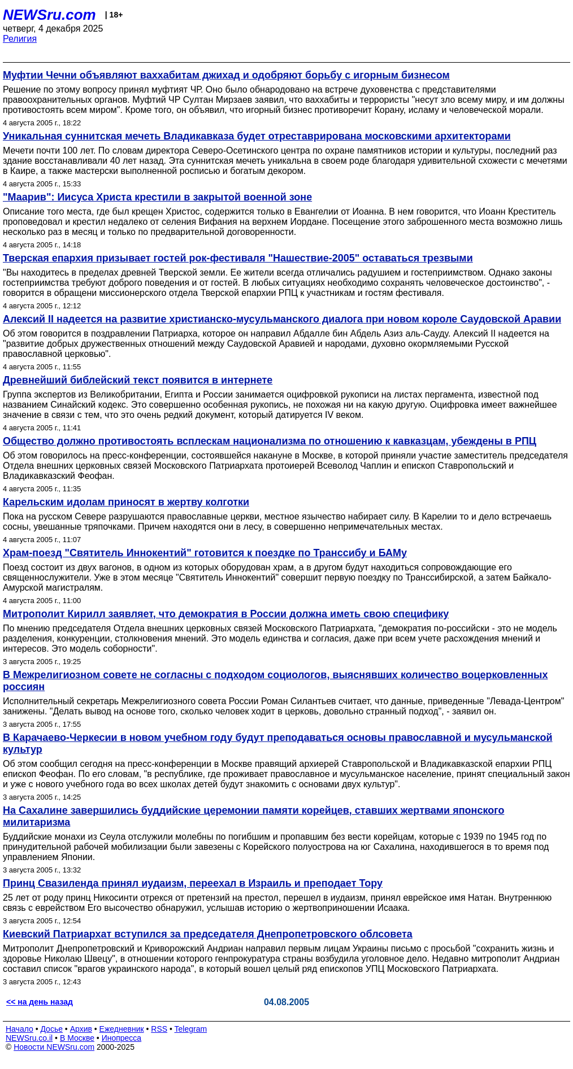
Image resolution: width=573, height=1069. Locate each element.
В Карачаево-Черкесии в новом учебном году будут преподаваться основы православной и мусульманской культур (278, 743)
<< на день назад (39, 1001)
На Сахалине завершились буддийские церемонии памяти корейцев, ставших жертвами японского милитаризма (253, 816)
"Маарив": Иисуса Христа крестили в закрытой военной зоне (157, 197)
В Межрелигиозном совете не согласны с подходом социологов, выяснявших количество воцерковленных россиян (275, 680)
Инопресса (122, 1037)
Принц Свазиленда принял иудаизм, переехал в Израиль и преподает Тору (193, 883)
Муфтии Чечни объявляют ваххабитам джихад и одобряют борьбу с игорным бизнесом (226, 75)
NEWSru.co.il (29, 1037)
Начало (19, 1028)
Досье (51, 1028)
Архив (81, 1028)
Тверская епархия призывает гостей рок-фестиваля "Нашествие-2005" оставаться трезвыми (238, 258)
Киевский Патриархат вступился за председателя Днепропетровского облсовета (208, 934)
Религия (20, 38)
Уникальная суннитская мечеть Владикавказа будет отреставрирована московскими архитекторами (257, 136)
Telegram (191, 1028)
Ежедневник (121, 1028)
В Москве (77, 1037)
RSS (159, 1028)
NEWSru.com (49, 14)
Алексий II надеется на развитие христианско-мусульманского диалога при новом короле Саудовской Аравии (282, 319)
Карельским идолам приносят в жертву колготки (126, 502)
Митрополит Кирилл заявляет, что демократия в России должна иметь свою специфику (226, 613)
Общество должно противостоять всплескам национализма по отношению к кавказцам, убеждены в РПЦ (269, 441)
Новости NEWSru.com (54, 1046)
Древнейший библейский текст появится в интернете (137, 380)
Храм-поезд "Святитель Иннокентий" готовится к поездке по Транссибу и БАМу (205, 553)
